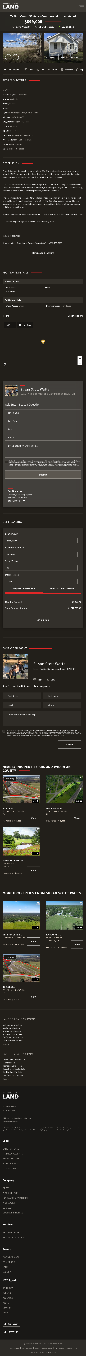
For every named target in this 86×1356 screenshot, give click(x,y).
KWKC (6, 1302)
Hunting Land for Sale (12, 1072)
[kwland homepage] (11, 1095)
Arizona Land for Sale (12, 1031)
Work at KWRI (10, 1193)
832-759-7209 (56, 243)
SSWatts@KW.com (41, 243)
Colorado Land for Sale (12, 1040)
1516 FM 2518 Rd (12, 934)
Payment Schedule (14, 547)
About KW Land (11, 1158)
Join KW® (8, 1288)
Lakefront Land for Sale (13, 1075)
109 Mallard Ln (13, 860)
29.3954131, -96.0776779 (22, 135)
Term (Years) (11, 561)
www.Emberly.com (69, 174)
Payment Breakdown (24, 588)
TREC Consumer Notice (10, 1121)
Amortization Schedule (62, 588)
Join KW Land (10, 1163)
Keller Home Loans (14, 1237)
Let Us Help (43, 619)
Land (5, 1266)
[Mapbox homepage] (4, 364)
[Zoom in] (80, 358)
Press (6, 1188)
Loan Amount (11, 533)
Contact (8, 1207)
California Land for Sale (13, 1037)
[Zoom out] (80, 363)
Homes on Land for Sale (13, 1065)
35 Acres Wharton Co (11, 808)
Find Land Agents (13, 1153)
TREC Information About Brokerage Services (17, 1118)
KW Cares (8, 1297)
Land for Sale (11, 1148)
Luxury (7, 1271)
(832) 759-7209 (15, 144)
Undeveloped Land (16, 112)
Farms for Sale (9, 1062)
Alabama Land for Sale (12, 1025)
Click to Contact (16, 148)
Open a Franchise (13, 1212)
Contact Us (9, 1168)
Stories (7, 1307)
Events (7, 1292)
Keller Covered (12, 1232)
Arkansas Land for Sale (12, 1034)
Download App (11, 1257)
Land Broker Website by (43, 1352)
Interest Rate (12, 574)
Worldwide (9, 1202)
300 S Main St (54, 808)
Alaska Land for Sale (11, 1028)
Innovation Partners (15, 1197)
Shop (5, 1312)
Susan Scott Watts (24, 139)
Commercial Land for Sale (14, 1059)
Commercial (32, 112)
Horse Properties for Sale (14, 1069)
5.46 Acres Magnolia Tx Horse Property (56, 934)
